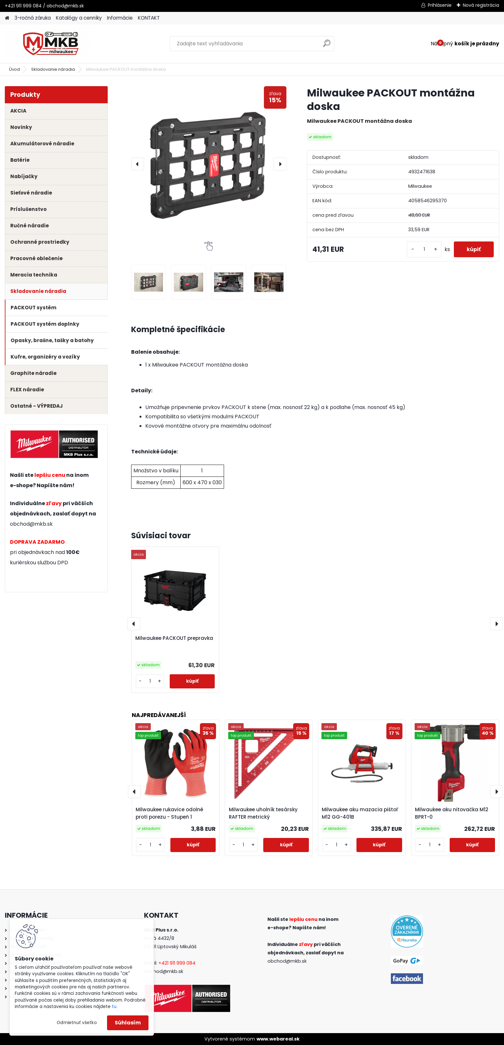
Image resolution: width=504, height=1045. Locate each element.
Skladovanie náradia (53, 69)
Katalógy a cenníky (79, 17)
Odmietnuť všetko (77, 1023)
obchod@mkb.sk (31, 524)
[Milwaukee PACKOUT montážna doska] (208, 163)
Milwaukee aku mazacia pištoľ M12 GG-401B (360, 813)
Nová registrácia (481, 5)
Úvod (14, 69)
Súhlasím (128, 1022)
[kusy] (424, 249)
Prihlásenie (440, 5)
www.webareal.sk (278, 1039)
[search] (326, 46)
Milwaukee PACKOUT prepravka (174, 638)
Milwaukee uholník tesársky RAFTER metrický (263, 813)
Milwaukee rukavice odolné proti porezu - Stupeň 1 (169, 813)
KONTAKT (149, 17)
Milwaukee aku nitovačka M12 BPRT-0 (451, 813)
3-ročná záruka (32, 17)
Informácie (120, 17)
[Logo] (49, 44)
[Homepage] (7, 18)
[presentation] (137, 164)
